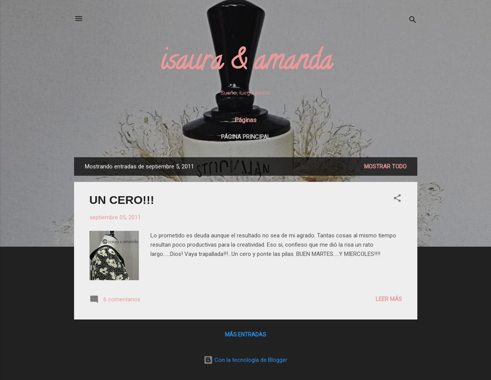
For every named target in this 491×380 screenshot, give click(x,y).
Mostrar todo (385, 166)
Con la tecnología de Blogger (245, 359)
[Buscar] (412, 21)
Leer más (389, 299)
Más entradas (245, 334)
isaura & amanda (245, 63)
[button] (397, 199)
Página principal (245, 136)
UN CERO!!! (121, 199)
